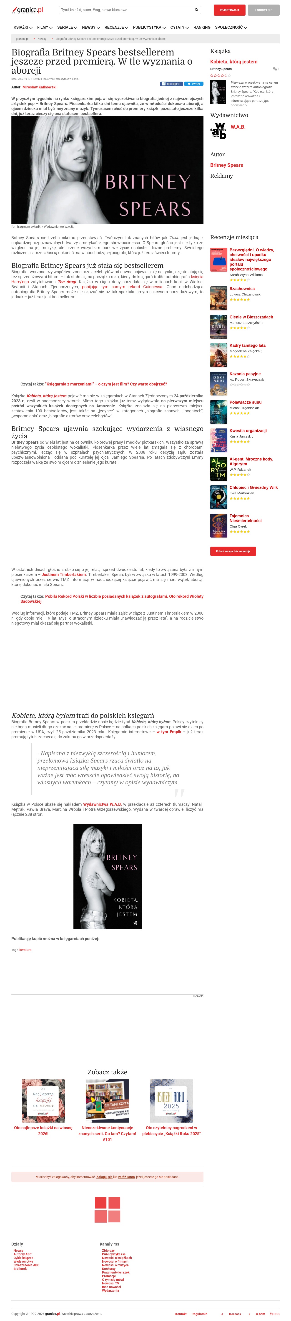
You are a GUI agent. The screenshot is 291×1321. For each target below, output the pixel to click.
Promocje (109, 1276)
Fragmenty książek (115, 1272)
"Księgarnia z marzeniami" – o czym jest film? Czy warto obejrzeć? (106, 384)
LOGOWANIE (263, 10)
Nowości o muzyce (115, 1265)
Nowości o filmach (115, 1261)
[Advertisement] (107, 1029)
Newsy (42, 38)
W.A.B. (238, 127)
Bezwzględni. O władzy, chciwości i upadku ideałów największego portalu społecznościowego (252, 259)
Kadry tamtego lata (248, 345)
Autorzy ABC (23, 1254)
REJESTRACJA (230, 10)
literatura (25, 950)
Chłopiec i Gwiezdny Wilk (254, 487)
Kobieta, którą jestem (234, 62)
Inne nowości (111, 1287)
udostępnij (173, 83)
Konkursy (108, 1269)
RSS (275, 1314)
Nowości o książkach (117, 1258)
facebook (231, 1314)
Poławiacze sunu (246, 402)
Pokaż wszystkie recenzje (233, 551)
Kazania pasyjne (245, 374)
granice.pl (22, 38)
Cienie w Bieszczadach (251, 317)
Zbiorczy (108, 1250)
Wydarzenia (110, 1290)
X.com (257, 1314)
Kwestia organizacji (248, 430)
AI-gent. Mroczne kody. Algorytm (251, 461)
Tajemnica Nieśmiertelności (246, 518)
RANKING (202, 27)
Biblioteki (21, 1269)
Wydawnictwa (23, 1261)
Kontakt (181, 1314)
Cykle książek (23, 1258)
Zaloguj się (104, 1177)
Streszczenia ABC (26, 1265)
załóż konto (126, 1177)
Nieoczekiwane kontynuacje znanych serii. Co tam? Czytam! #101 (107, 1133)
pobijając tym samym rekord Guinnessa (122, 286)
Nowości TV (110, 1283)
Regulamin (199, 1314)
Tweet (194, 84)
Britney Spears (226, 165)
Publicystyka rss (113, 1254)
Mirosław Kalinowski (39, 87)
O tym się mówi (113, 1279)
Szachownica (242, 288)
